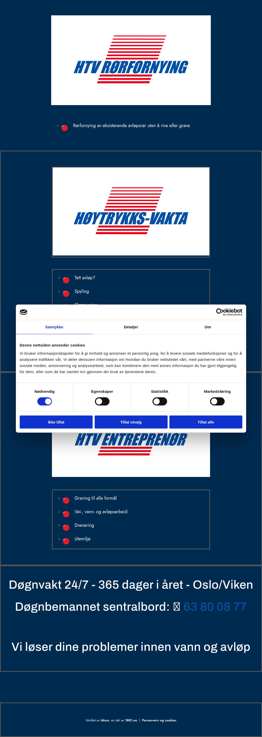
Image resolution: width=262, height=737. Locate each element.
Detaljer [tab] (131, 327)
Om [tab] (207, 327)
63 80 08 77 (215, 606)
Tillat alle (206, 422)
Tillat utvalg (130, 422)
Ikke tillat (56, 422)
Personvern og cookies (159, 720)
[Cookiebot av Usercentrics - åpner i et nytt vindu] (220, 312)
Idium (105, 720)
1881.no (131, 720)
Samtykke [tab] (54, 327)
